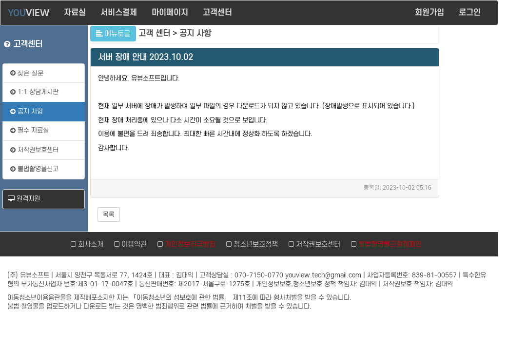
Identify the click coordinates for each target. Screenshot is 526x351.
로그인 (471, 12)
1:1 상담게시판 (34, 92)
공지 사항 (26, 111)
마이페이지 (170, 12)
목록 (109, 214)
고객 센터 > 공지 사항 (174, 33)
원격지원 (24, 199)
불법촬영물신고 (34, 169)
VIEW (28, 13)
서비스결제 (118, 12)
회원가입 (429, 12)
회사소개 (89, 244)
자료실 (75, 12)
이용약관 (132, 244)
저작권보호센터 (34, 150)
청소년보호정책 (254, 244)
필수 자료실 (29, 130)
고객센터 (217, 12)
